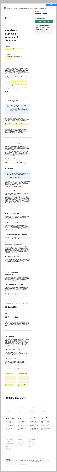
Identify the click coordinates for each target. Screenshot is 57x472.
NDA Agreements (32, 439)
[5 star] (47, 31)
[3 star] (42, 31)
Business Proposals (9, 446)
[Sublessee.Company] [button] (9, 49)
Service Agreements (21, 441)
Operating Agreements (10, 441)
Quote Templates (32, 443)
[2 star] (40, 31)
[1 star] (37, 31)
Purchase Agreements (33, 446)
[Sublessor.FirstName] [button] (9, 56)
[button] (10, 382)
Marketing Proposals (10, 443)
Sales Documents (32, 441)
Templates (15, 8)
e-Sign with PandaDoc (51, 4)
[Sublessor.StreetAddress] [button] (20, 123)
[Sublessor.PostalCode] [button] (23, 124)
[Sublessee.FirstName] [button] (9, 48)
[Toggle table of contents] (2, 2)
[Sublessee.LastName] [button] (18, 48)
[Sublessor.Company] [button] (9, 58)
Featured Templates (9, 439)
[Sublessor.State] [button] (15, 124)
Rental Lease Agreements (24, 8)
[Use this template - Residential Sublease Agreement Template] (44, 21)
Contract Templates (9, 448)
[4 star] (45, 31)
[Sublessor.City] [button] (8, 124)
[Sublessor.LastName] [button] (18, 56)
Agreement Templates (22, 446)
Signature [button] (10, 377)
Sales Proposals (20, 439)
